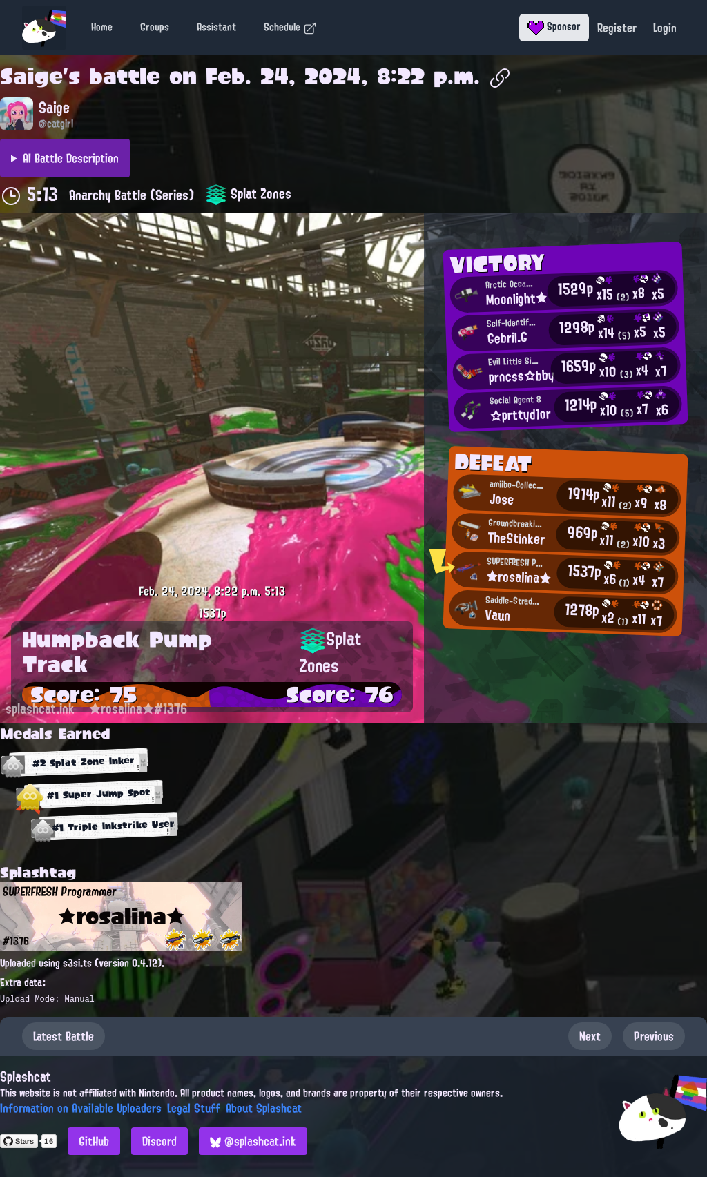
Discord (159, 1141)
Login (665, 28)
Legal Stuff (193, 1108)
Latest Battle (63, 1036)
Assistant (216, 27)
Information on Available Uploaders (81, 1108)
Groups (154, 27)
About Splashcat (264, 1108)
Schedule (290, 27)
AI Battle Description (71, 158)
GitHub (94, 1141)
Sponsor (554, 26)
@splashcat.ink (253, 1141)
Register (617, 28)
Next (590, 1036)
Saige (31, 76)
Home (102, 27)
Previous (654, 1036)
